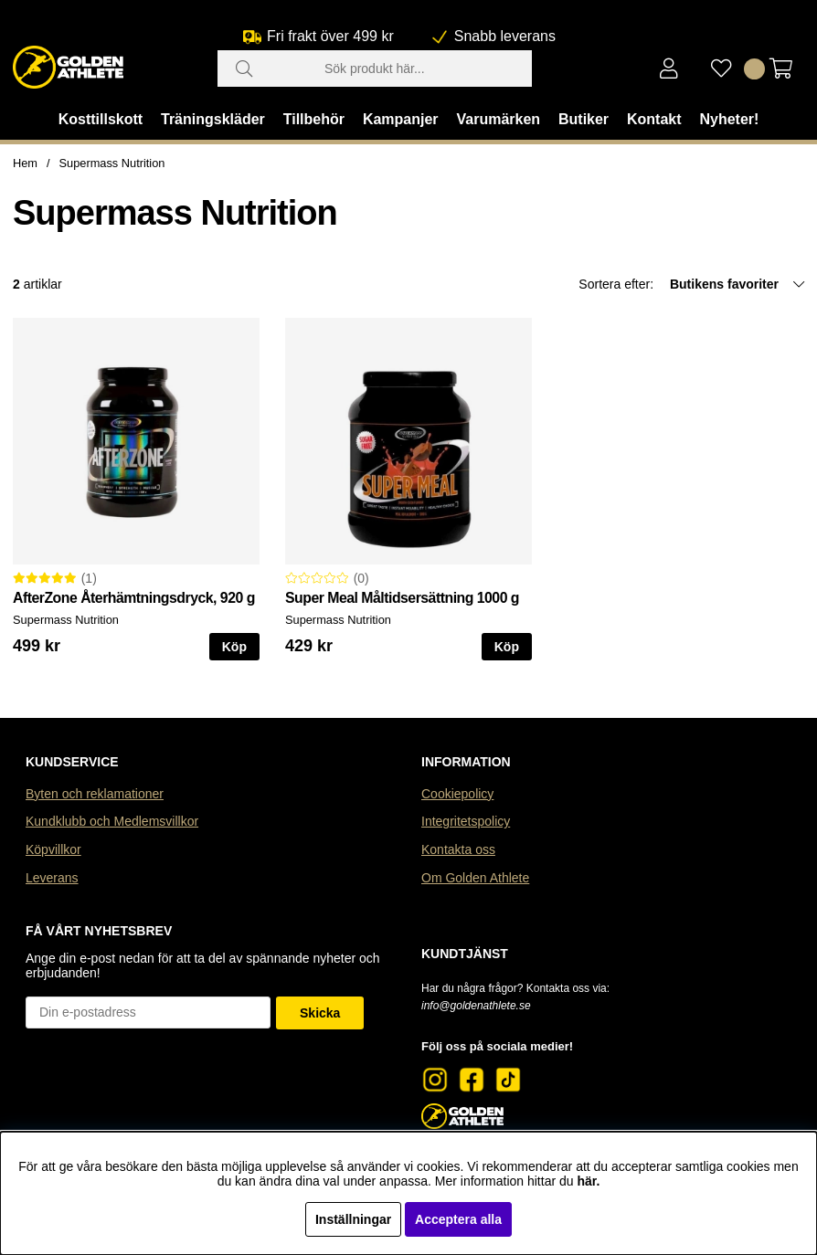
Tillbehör (314, 119)
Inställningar (353, 1219)
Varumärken (498, 119)
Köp (234, 646)
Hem (25, 163)
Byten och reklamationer (95, 793)
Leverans (52, 877)
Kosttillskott (100, 119)
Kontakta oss (458, 849)
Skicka (320, 1013)
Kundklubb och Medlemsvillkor (112, 821)
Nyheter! (729, 119)
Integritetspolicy (465, 821)
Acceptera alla (458, 1219)
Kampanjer (401, 119)
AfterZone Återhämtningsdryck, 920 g (134, 598)
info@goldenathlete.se (476, 1005)
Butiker (583, 119)
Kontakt (654, 119)
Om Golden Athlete (475, 877)
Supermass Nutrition (112, 163)
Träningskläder (213, 119)
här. (588, 1181)
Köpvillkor (53, 849)
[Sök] (375, 68)
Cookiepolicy (457, 793)
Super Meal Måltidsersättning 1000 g (402, 598)
